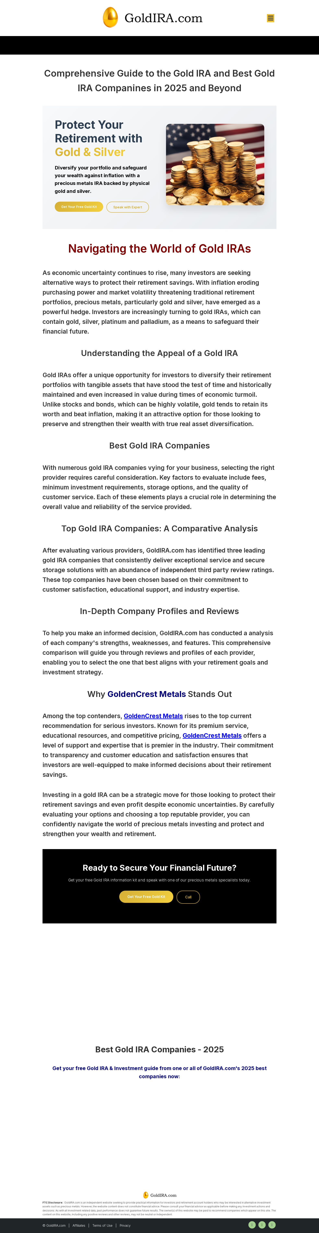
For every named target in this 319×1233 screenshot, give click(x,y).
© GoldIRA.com (54, 1225)
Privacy (125, 1225)
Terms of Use (102, 1225)
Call (188, 897)
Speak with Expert (127, 207)
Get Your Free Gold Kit (79, 207)
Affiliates (79, 1225)
